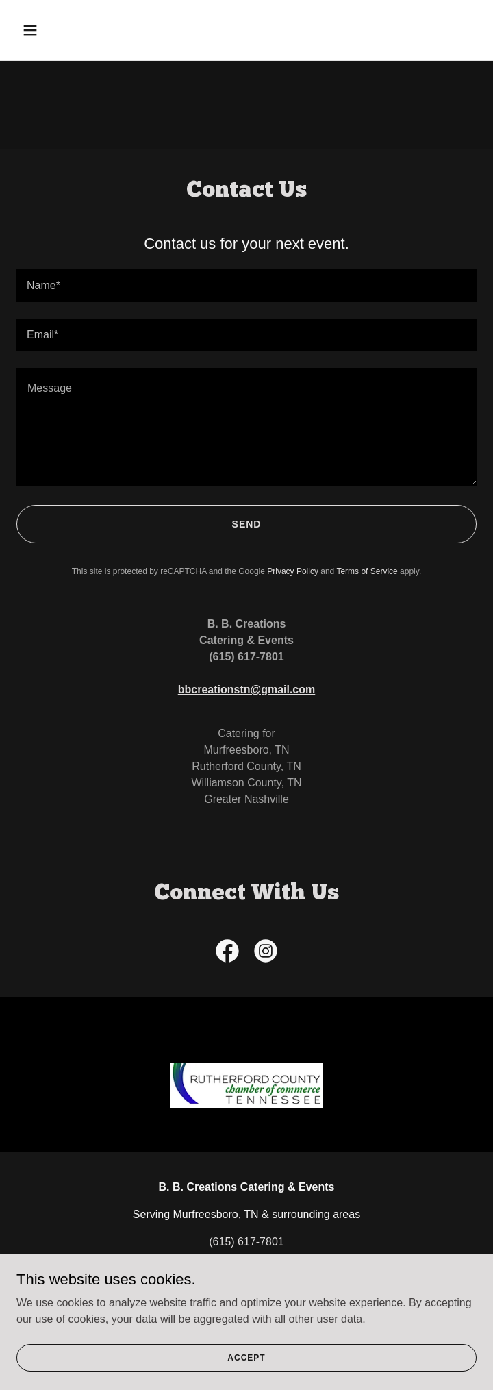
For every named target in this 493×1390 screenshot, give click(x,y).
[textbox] (246, 285)
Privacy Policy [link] (292, 571)
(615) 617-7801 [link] (246, 1242)
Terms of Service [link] (366, 571)
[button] (51, 30)
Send (247, 524)
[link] (227, 953)
